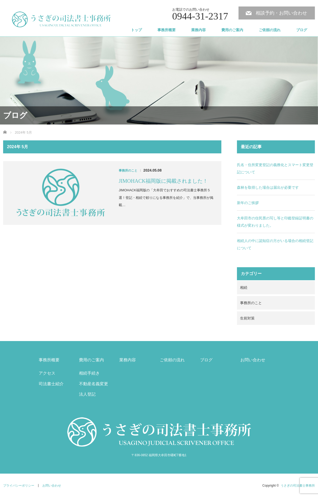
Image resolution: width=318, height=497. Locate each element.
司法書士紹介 (51, 384)
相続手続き (89, 373)
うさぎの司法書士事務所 (298, 485)
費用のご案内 (232, 30)
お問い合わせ (252, 360)
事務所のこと (128, 170)
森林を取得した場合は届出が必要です (268, 187)
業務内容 (198, 30)
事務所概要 (166, 30)
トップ (136, 30)
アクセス (47, 373)
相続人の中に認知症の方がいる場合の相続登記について (275, 244)
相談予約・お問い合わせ (281, 13)
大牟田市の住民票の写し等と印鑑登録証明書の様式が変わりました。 (275, 221)
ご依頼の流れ (270, 30)
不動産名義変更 (93, 384)
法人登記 (87, 394)
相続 (243, 287)
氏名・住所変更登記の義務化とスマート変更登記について (275, 168)
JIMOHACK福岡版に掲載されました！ (163, 181)
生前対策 (247, 318)
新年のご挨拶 (248, 203)
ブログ (301, 30)
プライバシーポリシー (18, 485)
